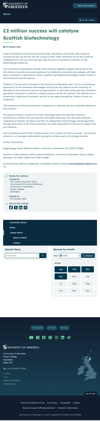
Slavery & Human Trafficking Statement (39, 409)
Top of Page (90, 394)
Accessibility (65, 403)
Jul (63, 283)
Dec (90, 291)
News (7, 14)
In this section (88, 20)
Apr (61, 277)
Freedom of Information (68, 409)
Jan (61, 269)
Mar (88, 269)
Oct (63, 291)
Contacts (7, 374)
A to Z (5, 378)
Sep (90, 283)
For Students (36, 328)
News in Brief (20, 238)
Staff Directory (9, 385)
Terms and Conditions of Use (32, 403)
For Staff (52, 328)
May (76, 276)
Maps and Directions (11, 381)
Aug (76, 283)
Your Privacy (52, 403)
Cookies (76, 403)
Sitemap (65, 328)
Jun (90, 276)
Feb (74, 269)
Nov (76, 291)
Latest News (16, 233)
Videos (16, 243)
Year (56, 256)
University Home (18, 223)
